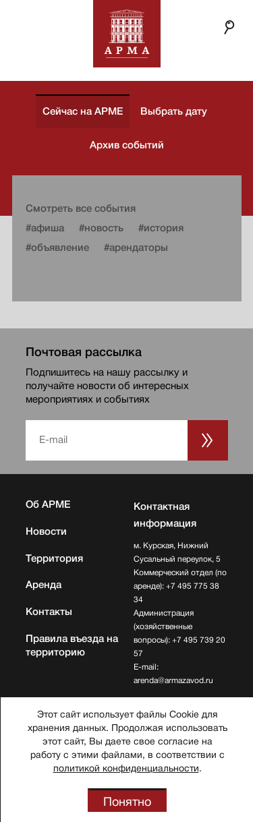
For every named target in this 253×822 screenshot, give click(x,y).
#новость (101, 228)
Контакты (49, 612)
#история (161, 228)
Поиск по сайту (229, 26)
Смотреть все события (81, 208)
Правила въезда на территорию (72, 645)
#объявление (57, 247)
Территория (54, 558)
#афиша (45, 228)
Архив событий (127, 145)
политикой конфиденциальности (126, 768)
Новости (46, 531)
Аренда (43, 585)
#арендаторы (136, 247)
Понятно (127, 802)
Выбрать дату (173, 111)
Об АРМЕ (48, 504)
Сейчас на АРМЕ (83, 111)
